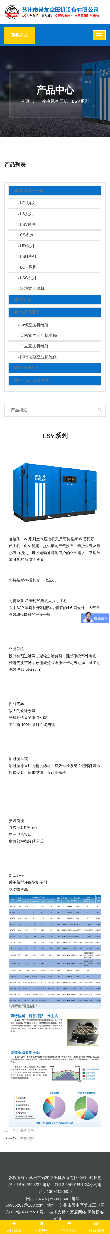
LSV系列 (80, 101)
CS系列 (26, 235)
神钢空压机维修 (33, 325)
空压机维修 (27, 312)
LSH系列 (27, 256)
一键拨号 (41, 1226)
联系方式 (19, 35)
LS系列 (25, 214)
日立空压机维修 (33, 346)
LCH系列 (27, 203)
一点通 (55, 1219)
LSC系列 (27, 278)
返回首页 (13, 1226)
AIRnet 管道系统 (31, 380)
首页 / (28, 101)
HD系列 (26, 246)
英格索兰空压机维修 (37, 335)
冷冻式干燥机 (31, 288)
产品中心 (68, 1226)
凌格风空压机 (55, 101)
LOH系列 (27, 267)
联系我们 (96, 1226)
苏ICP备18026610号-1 (26, 1212)
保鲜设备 (95, 1212)
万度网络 (78, 1212)
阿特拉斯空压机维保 (37, 357)
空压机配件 (27, 367)
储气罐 (22, 299)
